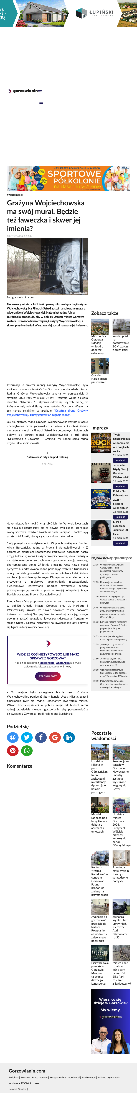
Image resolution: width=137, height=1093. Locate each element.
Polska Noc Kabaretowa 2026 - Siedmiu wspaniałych (120, 499)
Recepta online (58, 1077)
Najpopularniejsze (119, 558)
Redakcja (14, 1077)
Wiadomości (15, 194)
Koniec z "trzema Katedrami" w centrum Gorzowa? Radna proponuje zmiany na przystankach (113, 627)
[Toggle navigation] (41, 103)
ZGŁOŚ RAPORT (48, 676)
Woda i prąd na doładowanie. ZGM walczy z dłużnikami (121, 343)
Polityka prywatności (109, 1077)
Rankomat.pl (88, 1077)
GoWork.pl (74, 1077)
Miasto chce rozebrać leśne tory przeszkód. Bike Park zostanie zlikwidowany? (122, 973)
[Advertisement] (68, 53)
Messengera (46, 662)
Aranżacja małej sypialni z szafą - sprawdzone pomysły (113, 638)
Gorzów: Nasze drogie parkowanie (99, 379)
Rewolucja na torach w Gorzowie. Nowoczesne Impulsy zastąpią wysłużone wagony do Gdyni (113, 587)
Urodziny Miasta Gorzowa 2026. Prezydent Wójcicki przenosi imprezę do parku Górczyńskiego (112, 612)
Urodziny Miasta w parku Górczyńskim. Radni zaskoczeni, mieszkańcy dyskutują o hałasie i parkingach (111, 571)
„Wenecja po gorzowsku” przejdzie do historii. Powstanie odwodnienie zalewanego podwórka (112, 649)
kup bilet (120, 460)
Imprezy (99, 428)
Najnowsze (99, 558)
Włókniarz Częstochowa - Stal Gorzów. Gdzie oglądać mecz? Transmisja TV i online (114, 673)
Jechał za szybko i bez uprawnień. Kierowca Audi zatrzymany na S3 (112, 661)
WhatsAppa (63, 662)
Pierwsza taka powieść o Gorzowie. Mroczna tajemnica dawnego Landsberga (114, 684)
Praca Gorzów (39, 1077)
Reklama (25, 1077)
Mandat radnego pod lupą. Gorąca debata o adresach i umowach (113, 599)
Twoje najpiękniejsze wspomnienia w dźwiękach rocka (121, 442)
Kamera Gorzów (17, 1089)
